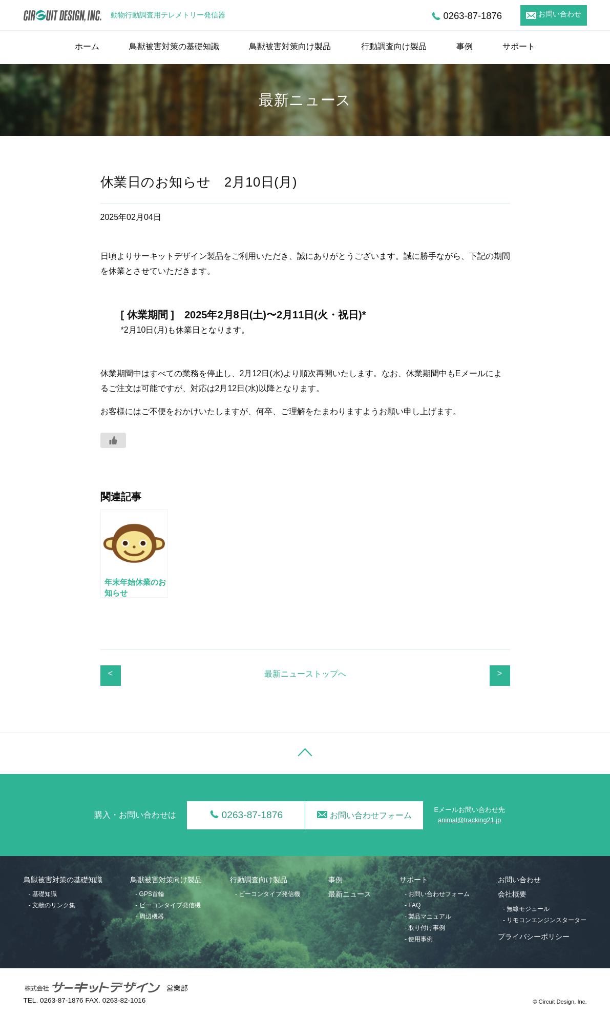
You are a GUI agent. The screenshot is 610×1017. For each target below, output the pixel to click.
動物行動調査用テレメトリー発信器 (168, 15)
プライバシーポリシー (534, 937)
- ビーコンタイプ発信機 (167, 905)
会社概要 (512, 894)
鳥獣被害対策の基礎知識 (174, 46)
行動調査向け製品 (394, 46)
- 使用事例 (419, 939)
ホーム (87, 46)
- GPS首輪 (149, 894)
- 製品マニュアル (428, 916)
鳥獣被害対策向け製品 (290, 46)
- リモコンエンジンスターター (544, 920)
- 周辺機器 (149, 916)
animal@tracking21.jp (469, 820)
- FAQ (412, 905)
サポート (518, 46)
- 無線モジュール (526, 908)
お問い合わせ (559, 14)
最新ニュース (349, 894)
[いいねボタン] (113, 440)
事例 (464, 46)
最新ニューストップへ (305, 673)
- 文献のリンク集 (52, 905)
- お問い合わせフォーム (437, 894)
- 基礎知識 (43, 894)
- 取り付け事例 (425, 927)
